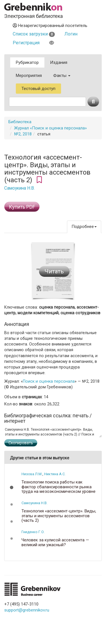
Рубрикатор (27, 62)
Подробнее (84, 226)
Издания (58, 62)
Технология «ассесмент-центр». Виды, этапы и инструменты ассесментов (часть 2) (58, 516)
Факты (61, 75)
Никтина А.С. (55, 474)
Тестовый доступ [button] (38, 88)
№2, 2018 (23, 134)
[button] (11, 487)
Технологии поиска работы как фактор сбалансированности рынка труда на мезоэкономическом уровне (58, 487)
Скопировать (20, 443)
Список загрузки (34, 34)
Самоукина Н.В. (19, 188)
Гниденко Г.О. (33, 532)
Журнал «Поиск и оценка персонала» (50, 128)
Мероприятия (29, 75)
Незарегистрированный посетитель (50, 25)
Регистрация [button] (26, 42)
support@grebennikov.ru (26, 610)
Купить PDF (22, 207)
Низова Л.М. (31, 474)
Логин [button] (70, 34)
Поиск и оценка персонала (49, 381)
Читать (54, 271)
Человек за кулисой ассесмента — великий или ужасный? (55, 542)
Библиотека (19, 121)
